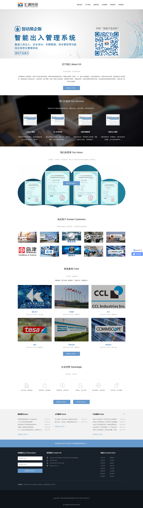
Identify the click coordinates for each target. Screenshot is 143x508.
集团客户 (70, 280)
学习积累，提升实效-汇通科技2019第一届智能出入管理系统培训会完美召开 (68, 419)
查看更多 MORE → (71, 88)
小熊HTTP (52, 484)
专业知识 (112, 476)
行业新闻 (112, 471)
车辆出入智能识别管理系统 (26, 427)
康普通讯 (108, 345)
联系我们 (121, 4)
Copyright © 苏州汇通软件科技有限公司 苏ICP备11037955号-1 (71, 498)
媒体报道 (112, 473)
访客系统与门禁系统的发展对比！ (28, 424)
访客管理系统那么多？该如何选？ (28, 419)
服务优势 (103, 471)
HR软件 (30, 484)
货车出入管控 (112, 132)
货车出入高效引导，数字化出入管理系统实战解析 (106, 419)
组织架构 (103, 463)
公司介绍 (103, 457)
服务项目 (96, 4)
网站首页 (79, 4)
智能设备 (40, 484)
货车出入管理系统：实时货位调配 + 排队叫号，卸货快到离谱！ (106, 430)
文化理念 (103, 460)
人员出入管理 (30, 132)
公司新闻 (112, 468)
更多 (124, 413)
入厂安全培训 (57, 132)
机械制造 (57, 280)
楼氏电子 (35, 312)
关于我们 (88, 4)
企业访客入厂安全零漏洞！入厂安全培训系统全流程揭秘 (106, 427)
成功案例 (104, 4)
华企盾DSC (35, 484)
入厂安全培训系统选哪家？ (26, 422)
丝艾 (108, 312)
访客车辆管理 (85, 132)
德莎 (34, 345)
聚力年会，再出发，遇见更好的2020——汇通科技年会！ (68, 422)
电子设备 (64, 280)
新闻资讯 (113, 4)
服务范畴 (103, 473)
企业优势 (103, 465)
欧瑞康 (71, 312)
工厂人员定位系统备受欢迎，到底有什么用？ (31, 430)
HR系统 (26, 484)
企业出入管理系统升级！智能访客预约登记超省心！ (106, 424)
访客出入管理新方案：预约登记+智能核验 (105, 422)
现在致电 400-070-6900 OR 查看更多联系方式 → (71, 443)
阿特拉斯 (72, 345)
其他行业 (77, 280)
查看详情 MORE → (71, 183)
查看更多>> (84, 280)
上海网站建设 (46, 484)
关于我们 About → (81, 402)
